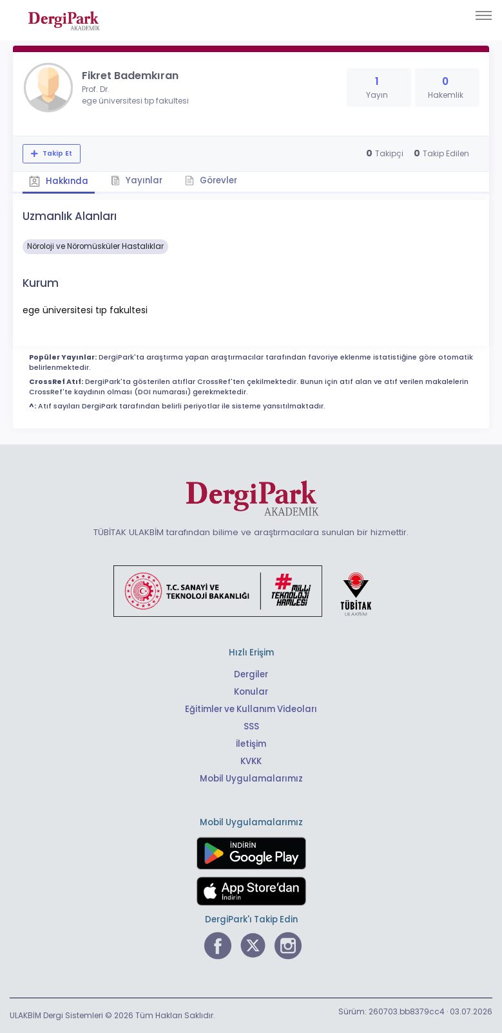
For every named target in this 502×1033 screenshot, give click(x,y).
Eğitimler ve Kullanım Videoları (251, 709)
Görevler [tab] (211, 180)
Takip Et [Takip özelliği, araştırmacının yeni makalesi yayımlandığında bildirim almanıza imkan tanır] (56, 153)
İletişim (251, 744)
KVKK (251, 761)
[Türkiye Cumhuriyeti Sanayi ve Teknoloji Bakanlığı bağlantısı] (250, 590)
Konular (251, 692)
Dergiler (251, 674)
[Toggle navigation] (483, 15)
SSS (251, 726)
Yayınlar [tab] (136, 180)
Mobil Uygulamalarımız (251, 778)
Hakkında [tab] (58, 181)
